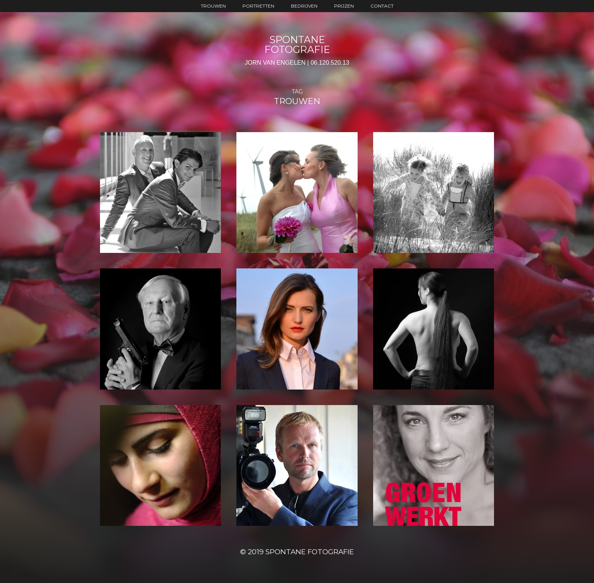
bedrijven (304, 6)
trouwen (213, 6)
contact (382, 6)
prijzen (344, 6)
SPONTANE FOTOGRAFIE (297, 44)
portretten (258, 6)
